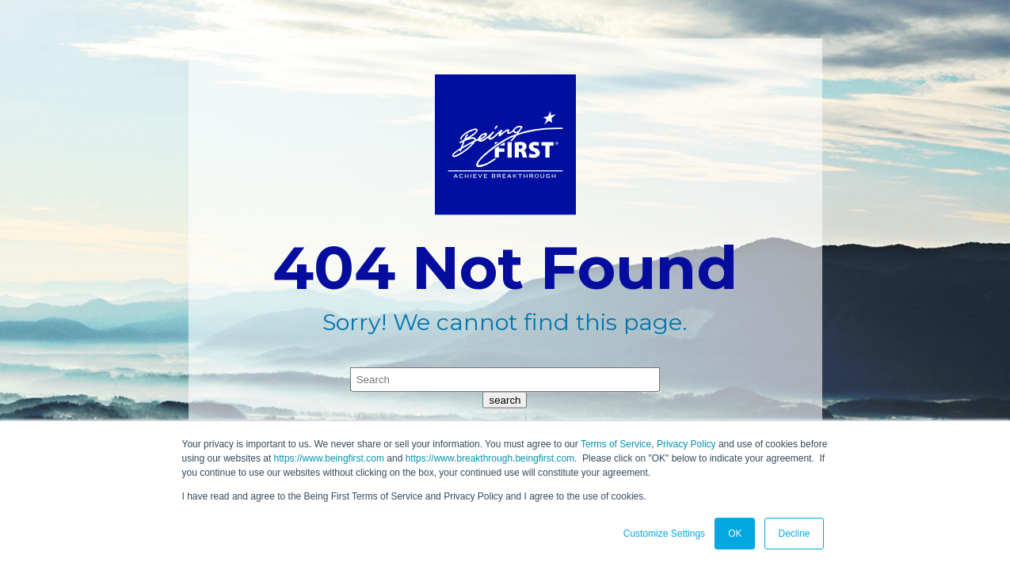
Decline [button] (794, 533)
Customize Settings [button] (664, 533)
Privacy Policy (686, 444)
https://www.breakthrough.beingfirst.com (490, 458)
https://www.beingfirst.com (329, 458)
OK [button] (734, 533)
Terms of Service (616, 444)
